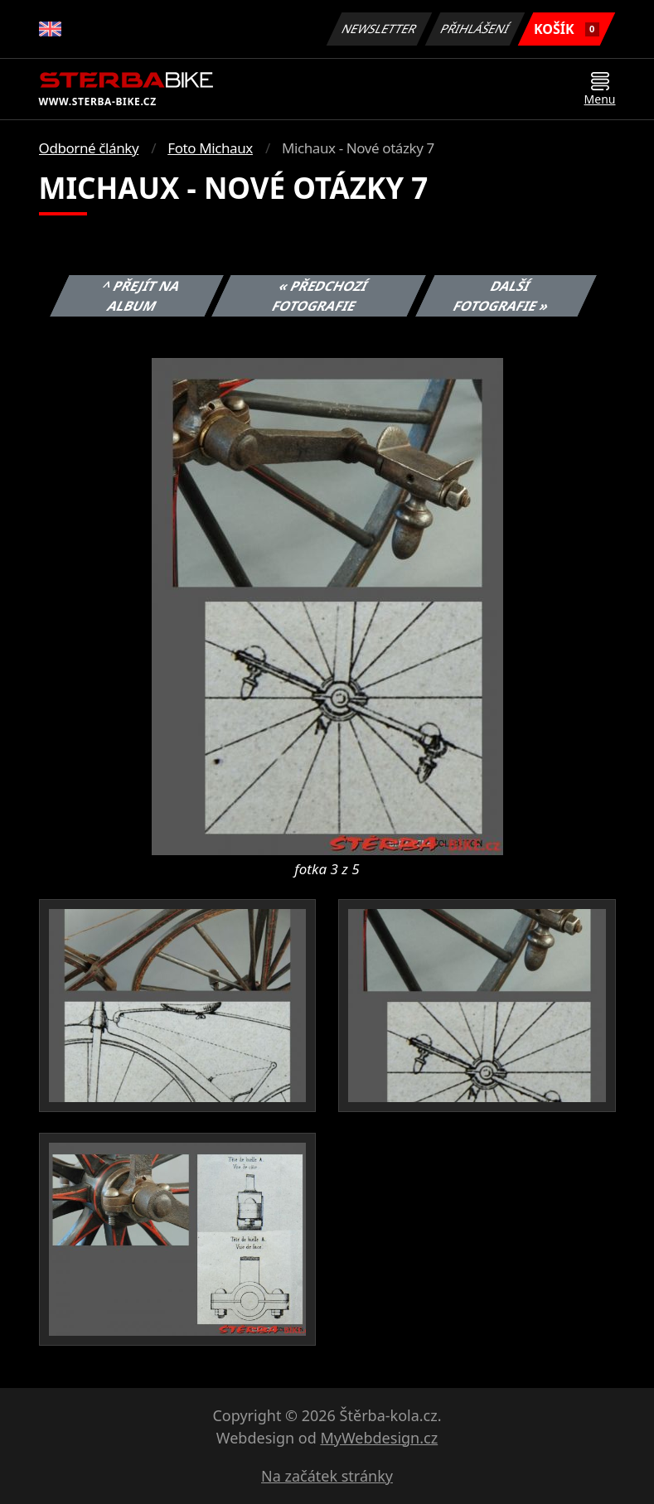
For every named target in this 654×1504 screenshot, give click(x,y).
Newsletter (379, 28)
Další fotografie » (501, 296)
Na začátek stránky (327, 1476)
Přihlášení (475, 28)
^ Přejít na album (141, 296)
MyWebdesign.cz (379, 1438)
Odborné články (89, 147)
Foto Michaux (210, 147)
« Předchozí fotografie (320, 296)
